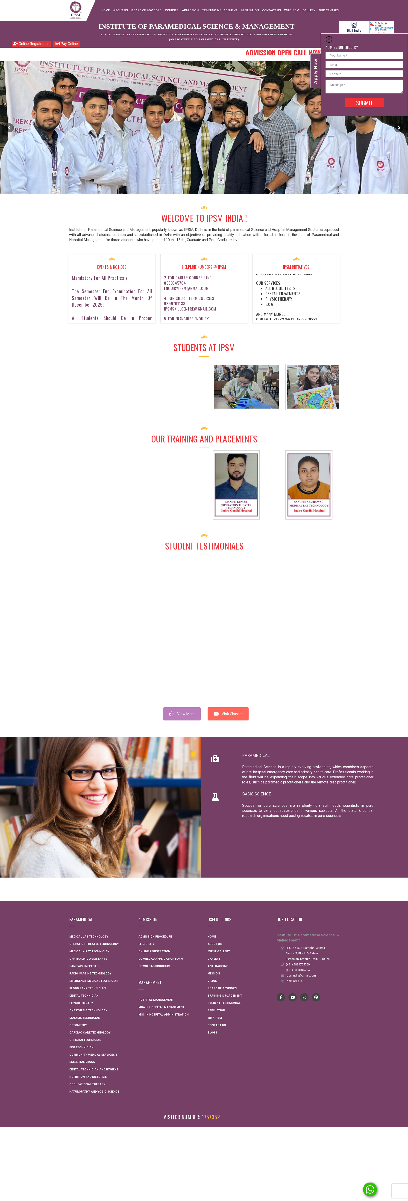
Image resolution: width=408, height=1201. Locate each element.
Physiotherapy (81, 1003)
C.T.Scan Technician (85, 1040)
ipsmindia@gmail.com (301, 975)
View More (182, 714)
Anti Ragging (218, 966)
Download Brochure (154, 966)
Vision (212, 981)
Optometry (78, 1025)
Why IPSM (215, 1017)
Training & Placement (225, 995)
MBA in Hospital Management (161, 1007)
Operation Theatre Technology (94, 944)
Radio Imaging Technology (90, 973)
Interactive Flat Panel (152, 1075)
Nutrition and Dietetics (88, 1077)
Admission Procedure (155, 936)
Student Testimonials (225, 1003)
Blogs (212, 1032)
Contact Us (217, 1025)
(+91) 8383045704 (298, 970)
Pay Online (67, 44)
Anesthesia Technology (88, 1010)
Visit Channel (228, 714)
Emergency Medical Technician (93, 981)
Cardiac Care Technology (90, 1032)
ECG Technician (81, 1047)
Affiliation (216, 1010)
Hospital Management (156, 999)
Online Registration (31, 44)
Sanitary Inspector (84, 966)
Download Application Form (160, 958)
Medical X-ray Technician (89, 951)
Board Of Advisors (222, 988)
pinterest (316, 997)
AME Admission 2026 (149, 1090)
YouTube (292, 997)
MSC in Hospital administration (163, 1014)
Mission (214, 973)
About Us (215, 944)
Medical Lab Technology (88, 936)
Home (212, 936)
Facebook (280, 997)
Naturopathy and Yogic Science (94, 1091)
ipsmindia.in (294, 981)
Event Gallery (219, 951)
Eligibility (146, 944)
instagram (304, 997)
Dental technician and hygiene (93, 1069)
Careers (214, 958)
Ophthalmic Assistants (88, 958)
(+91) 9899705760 (298, 964)
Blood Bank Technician (87, 988)
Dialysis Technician (84, 1017)
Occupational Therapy (87, 1084)
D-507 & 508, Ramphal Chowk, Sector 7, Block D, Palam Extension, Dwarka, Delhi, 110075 (307, 953)
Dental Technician (84, 995)
